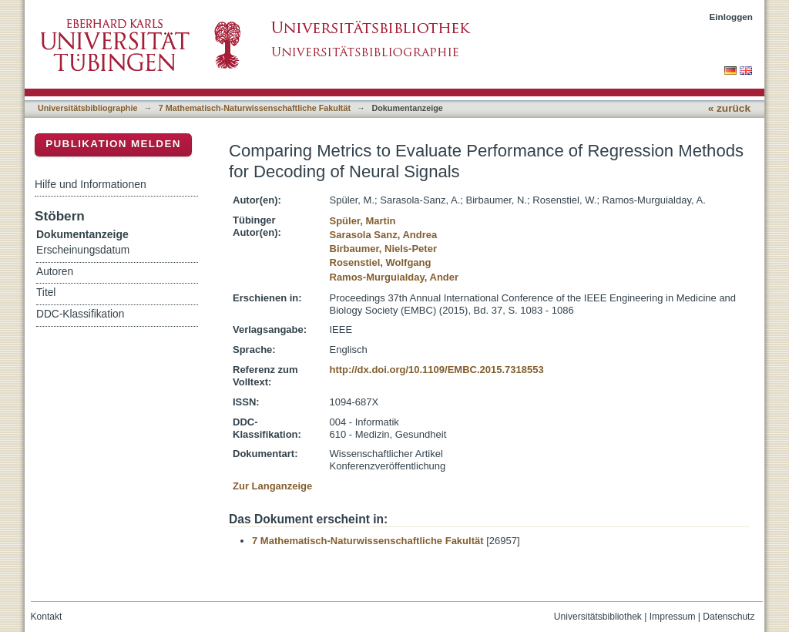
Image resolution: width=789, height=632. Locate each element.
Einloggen (732, 17)
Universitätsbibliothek (598, 616)
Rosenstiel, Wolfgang (380, 262)
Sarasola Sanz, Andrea (384, 234)
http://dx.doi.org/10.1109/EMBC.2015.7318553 (437, 369)
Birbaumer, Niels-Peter (383, 248)
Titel (45, 292)
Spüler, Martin (363, 221)
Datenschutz (728, 616)
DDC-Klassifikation (80, 314)
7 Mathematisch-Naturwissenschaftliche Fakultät (255, 108)
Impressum (673, 616)
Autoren (54, 271)
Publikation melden (113, 144)
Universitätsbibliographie (87, 108)
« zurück (729, 108)
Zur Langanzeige (272, 486)
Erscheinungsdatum (82, 250)
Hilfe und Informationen (90, 184)
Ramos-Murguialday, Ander (394, 277)
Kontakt (46, 616)
